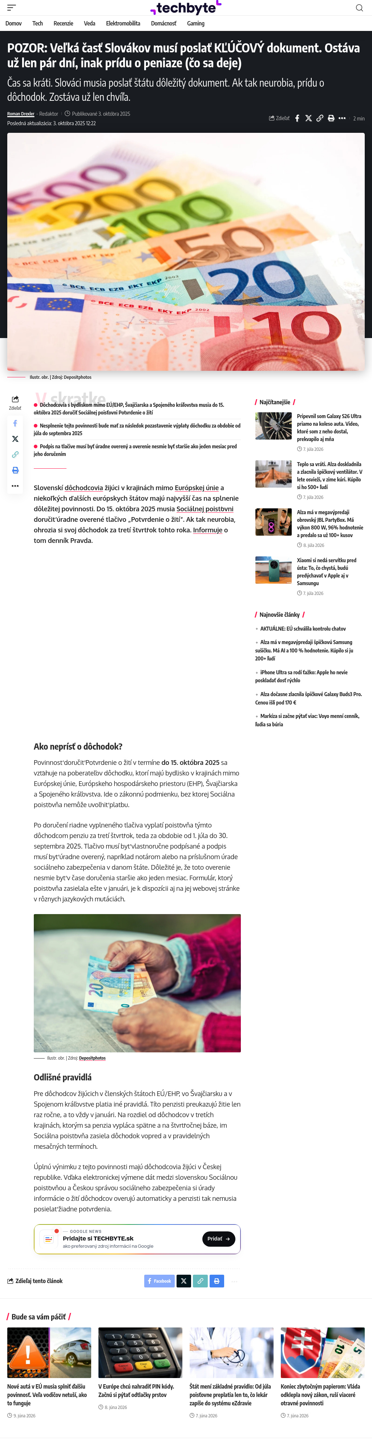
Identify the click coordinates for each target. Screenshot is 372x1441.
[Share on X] (308, 118)
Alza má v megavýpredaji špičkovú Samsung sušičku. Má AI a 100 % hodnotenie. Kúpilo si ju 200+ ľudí (304, 650)
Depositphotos (78, 377)
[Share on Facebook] (297, 118)
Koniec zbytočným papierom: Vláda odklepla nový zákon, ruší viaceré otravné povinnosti (322, 1398)
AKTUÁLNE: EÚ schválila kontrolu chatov (303, 629)
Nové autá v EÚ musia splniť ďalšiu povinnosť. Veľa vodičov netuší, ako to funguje (49, 1398)
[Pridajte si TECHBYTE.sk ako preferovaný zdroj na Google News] (138, 1239)
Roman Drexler (23, 113)
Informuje (209, 530)
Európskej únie (199, 488)
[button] (13, 8)
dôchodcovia (85, 488)
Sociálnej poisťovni (206, 509)
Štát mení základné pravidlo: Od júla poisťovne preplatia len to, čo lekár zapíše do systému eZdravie (229, 1398)
